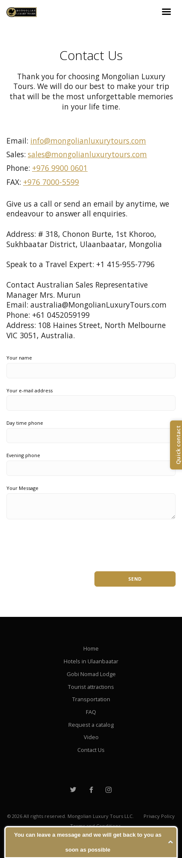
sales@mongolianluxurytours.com (87, 154)
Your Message (22, 488)
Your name (19, 357)
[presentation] (71, 541)
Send (135, 579)
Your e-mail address (29, 390)
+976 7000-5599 (51, 182)
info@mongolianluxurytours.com (88, 140)
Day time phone (24, 423)
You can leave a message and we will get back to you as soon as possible (87, 842)
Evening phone (23, 455)
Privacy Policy (159, 816)
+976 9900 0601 (60, 168)
